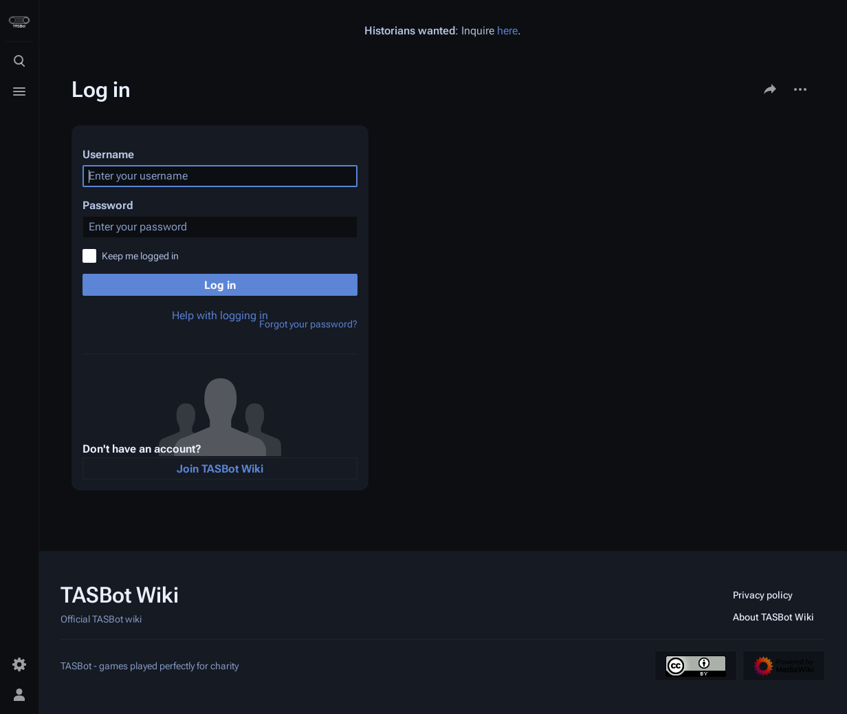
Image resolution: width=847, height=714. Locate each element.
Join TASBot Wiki (220, 468)
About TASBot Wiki (773, 617)
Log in (220, 285)
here (507, 30)
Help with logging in (220, 315)
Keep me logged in (140, 255)
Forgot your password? (308, 323)
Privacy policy (763, 595)
